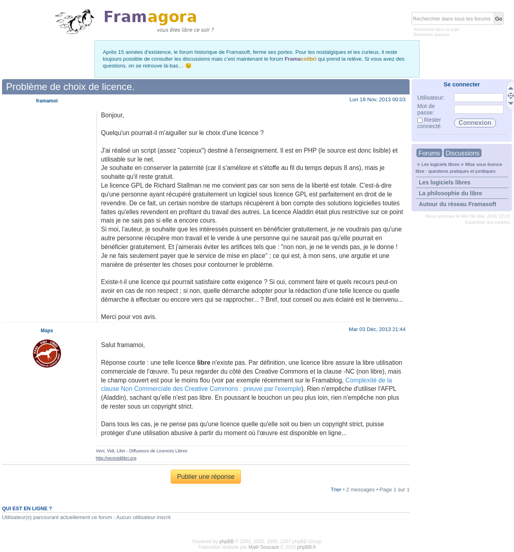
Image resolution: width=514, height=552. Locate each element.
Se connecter (462, 84)
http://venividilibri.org (116, 458)
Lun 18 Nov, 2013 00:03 (377, 99)
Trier (336, 490)
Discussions (462, 153)
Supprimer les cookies (487, 222)
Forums (429, 153)
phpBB (226, 541)
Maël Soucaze (264, 547)
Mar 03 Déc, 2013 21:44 (377, 329)
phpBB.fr (306, 547)
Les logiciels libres (440, 164)
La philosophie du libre (450, 193)
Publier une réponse (206, 476)
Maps (47, 330)
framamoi (47, 101)
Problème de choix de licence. (70, 86)
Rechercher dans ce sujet (436, 29)
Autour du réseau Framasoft (457, 204)
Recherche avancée (431, 35)
